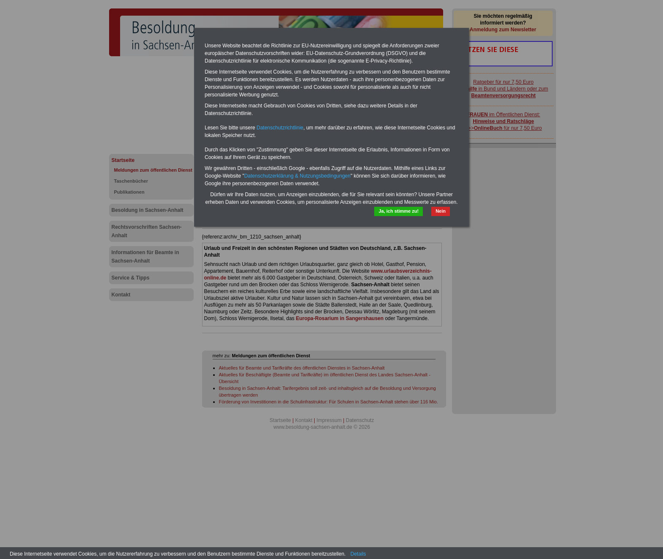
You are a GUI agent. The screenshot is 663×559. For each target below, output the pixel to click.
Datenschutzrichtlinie (280, 128)
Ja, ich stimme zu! (398, 211)
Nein (441, 211)
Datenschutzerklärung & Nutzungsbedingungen (297, 176)
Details (358, 554)
